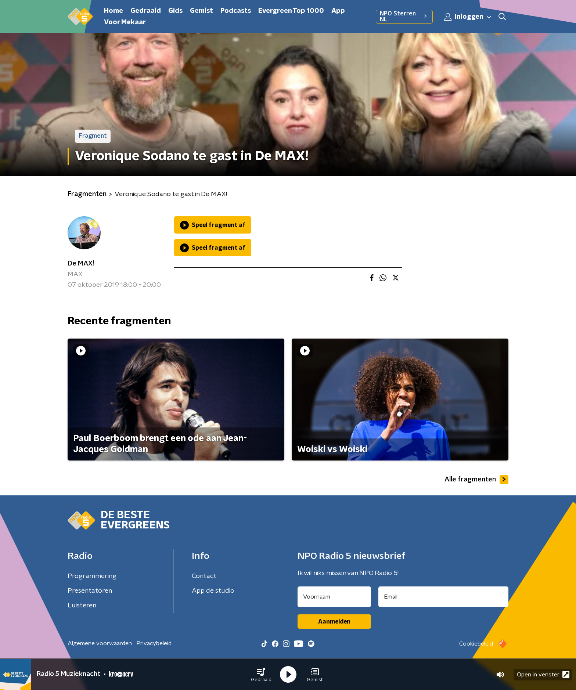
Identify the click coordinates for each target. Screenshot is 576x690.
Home (113, 11)
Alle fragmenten (476, 479)
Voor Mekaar (125, 22)
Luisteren (82, 605)
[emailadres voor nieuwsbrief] (443, 596)
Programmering (92, 576)
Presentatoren (90, 591)
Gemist (201, 11)
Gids (175, 11)
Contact (204, 576)
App (338, 11)
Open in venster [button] (543, 674)
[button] (261, 674)
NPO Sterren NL (404, 16)
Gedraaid (145, 11)
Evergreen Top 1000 (291, 11)
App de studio (213, 591)
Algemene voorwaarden (100, 643)
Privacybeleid (154, 643)
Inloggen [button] (468, 17)
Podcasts (235, 11)
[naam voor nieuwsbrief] (334, 596)
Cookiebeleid (476, 644)
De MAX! (81, 263)
